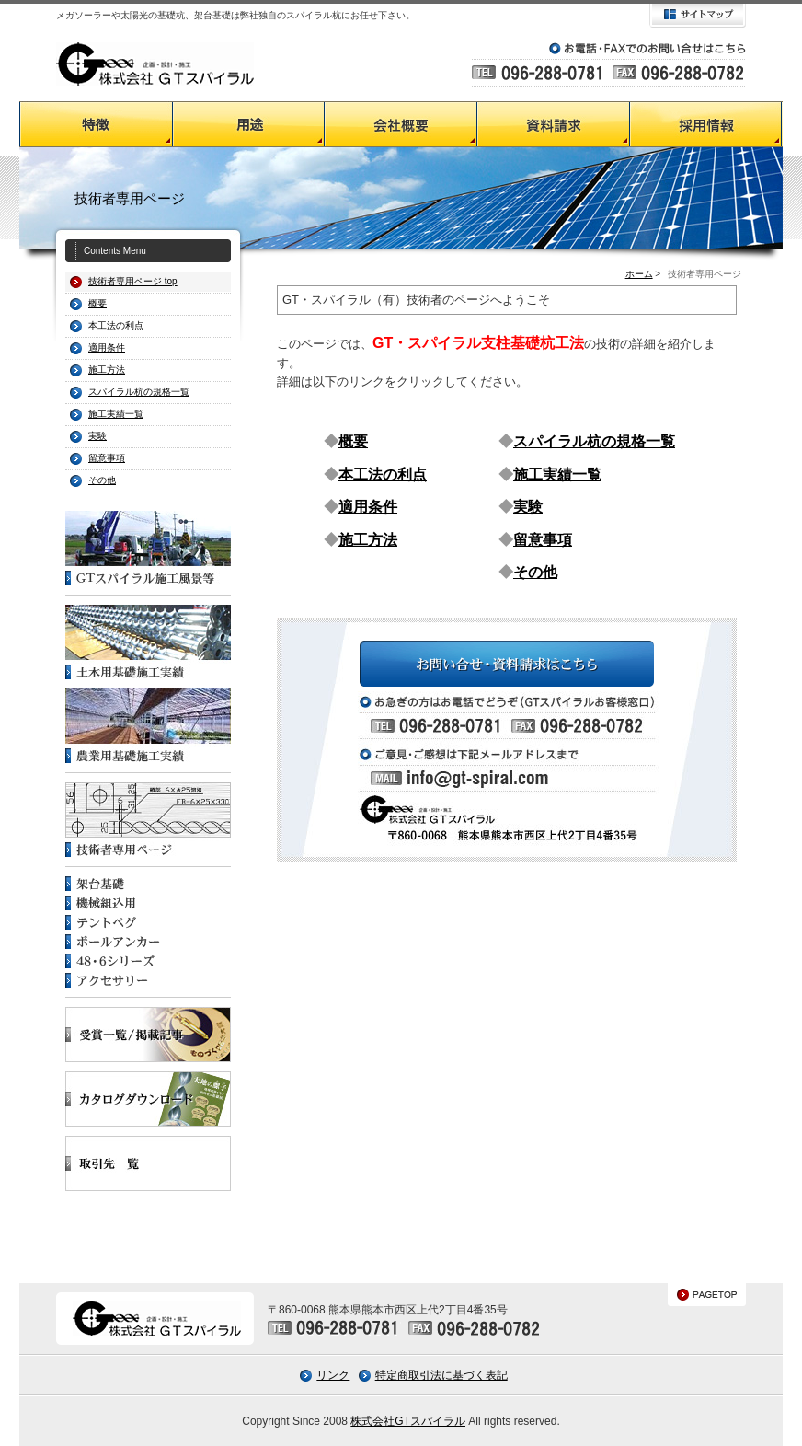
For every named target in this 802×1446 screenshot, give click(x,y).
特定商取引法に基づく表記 (441, 1375)
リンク (332, 1375)
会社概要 (401, 124)
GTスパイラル (155, 63)
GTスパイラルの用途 (248, 124)
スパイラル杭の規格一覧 (138, 392)
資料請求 (553, 124)
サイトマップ (697, 16)
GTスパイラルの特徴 (95, 124)
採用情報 (706, 124)
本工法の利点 (115, 325)
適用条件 (106, 347)
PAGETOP (707, 1294)
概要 (353, 441)
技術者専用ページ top (133, 281)
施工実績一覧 (115, 414)
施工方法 (106, 369)
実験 (97, 436)
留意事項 (106, 458)
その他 (102, 480)
